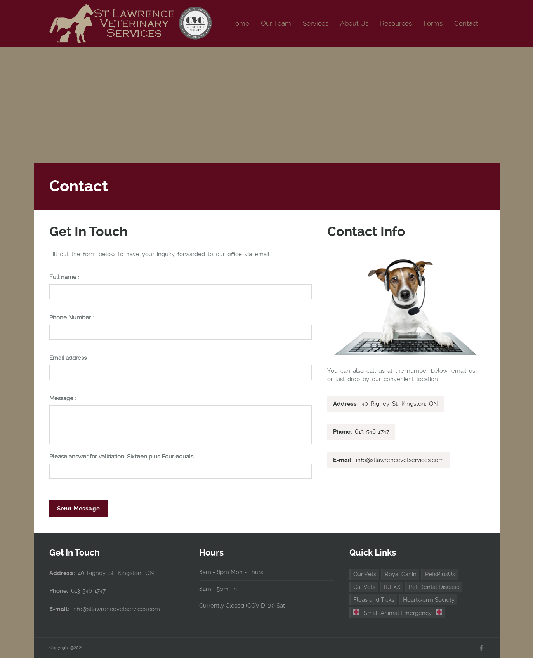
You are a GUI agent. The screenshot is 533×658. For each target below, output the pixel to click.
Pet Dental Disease (434, 586)
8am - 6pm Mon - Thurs (231, 572)
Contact (466, 23)
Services (315, 23)
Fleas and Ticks (373, 599)
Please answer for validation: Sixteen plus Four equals (121, 457)
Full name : (64, 277)
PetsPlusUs (440, 574)
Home (239, 23)
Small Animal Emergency (398, 612)
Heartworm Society (429, 599)
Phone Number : (71, 318)
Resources (396, 23)
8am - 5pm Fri (218, 588)
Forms (433, 23)
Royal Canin (401, 574)
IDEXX (392, 586)
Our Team (276, 23)
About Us (354, 23)
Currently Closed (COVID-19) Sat (242, 605)
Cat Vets (364, 586)
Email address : (69, 358)
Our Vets (364, 574)
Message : (62, 398)
